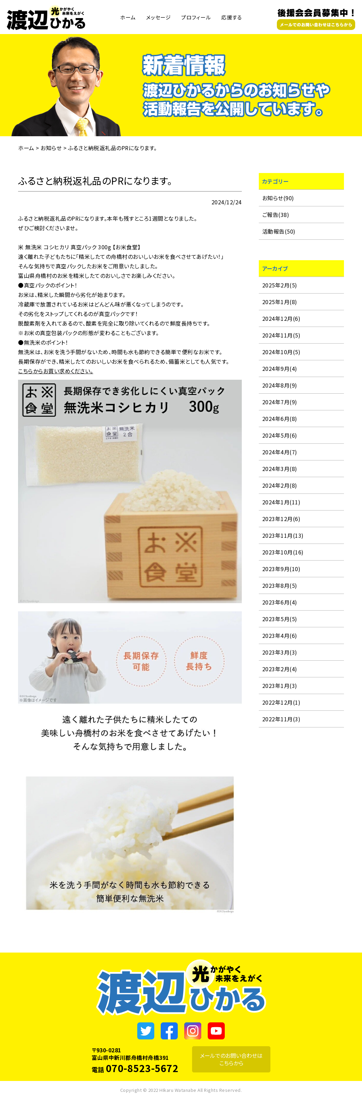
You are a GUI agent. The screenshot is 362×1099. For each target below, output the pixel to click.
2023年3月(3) (279, 652)
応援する (231, 17)
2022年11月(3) (281, 719)
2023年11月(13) (283, 535)
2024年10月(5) (281, 352)
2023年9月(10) (281, 569)
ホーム (128, 17)
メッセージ (158, 17)
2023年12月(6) (281, 519)
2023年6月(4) (279, 602)
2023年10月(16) (283, 552)
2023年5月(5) (279, 619)
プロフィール (196, 17)
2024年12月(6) (281, 318)
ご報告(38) (275, 214)
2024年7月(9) (279, 402)
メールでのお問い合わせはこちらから (231, 1059)
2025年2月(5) (279, 285)
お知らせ (51, 148)
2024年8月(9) (279, 385)
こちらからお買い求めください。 (55, 371)
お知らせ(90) (278, 198)
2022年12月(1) (281, 702)
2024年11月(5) (281, 335)
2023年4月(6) (279, 635)
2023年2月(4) (279, 669)
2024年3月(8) (279, 469)
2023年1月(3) (279, 685)
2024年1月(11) (281, 502)
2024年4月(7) (279, 452)
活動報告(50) (279, 231)
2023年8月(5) (279, 585)
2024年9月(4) (279, 368)
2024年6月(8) (279, 418)
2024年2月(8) (279, 485)
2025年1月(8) (279, 302)
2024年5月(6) (279, 435)
